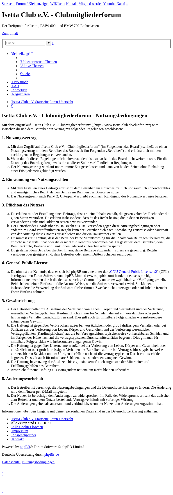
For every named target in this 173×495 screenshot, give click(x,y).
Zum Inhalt (10, 33)
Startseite (8, 4)
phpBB (25, 447)
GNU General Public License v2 (133, 271)
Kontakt (72, 4)
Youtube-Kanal (114, 4)
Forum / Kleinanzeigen (33, 4)
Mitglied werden (90, 4)
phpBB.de (51, 454)
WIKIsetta (57, 4)
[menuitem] (38, 62)
